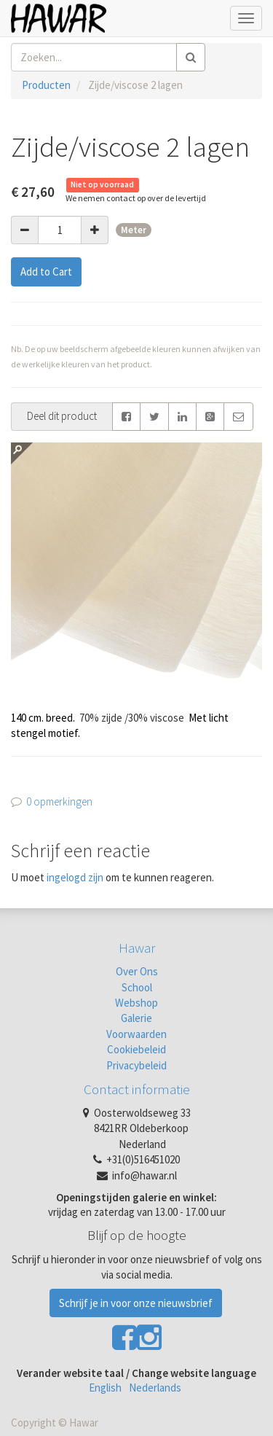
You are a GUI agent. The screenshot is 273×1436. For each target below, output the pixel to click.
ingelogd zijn (75, 877)
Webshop (136, 1003)
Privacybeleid (136, 1065)
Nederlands (155, 1387)
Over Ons (137, 971)
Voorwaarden (136, 1034)
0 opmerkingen (59, 801)
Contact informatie (137, 1089)
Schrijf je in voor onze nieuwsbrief (136, 1303)
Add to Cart (46, 271)
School (137, 987)
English (105, 1387)
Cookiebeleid (136, 1049)
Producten (46, 85)
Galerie (136, 1018)
